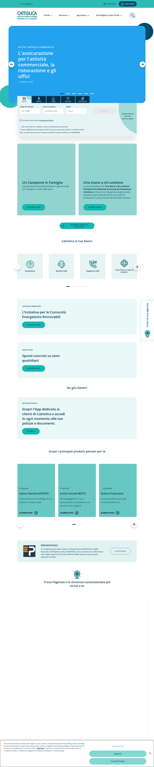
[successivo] (142, 64)
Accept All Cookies (118, 761)
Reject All (117, 754)
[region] (77, 753)
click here (40, 748)
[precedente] (11, 64)
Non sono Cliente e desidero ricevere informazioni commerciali (45, 127)
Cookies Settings (118, 746)
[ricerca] (132, 15)
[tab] (24, 99)
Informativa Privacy (46, 120)
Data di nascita (49, 107)
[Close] (150, 753)
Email (68, 107)
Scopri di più (28, 513)
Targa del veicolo (27, 107)
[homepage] (27, 18)
